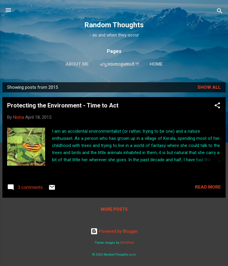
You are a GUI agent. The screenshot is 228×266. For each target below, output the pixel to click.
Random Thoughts (114, 25)
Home (156, 64)
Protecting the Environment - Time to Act (62, 105)
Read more (208, 187)
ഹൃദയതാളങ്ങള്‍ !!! (119, 64)
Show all (209, 87)
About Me (77, 64)
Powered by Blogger (114, 231)
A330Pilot (127, 243)
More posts (114, 209)
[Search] (219, 12)
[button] (217, 106)
